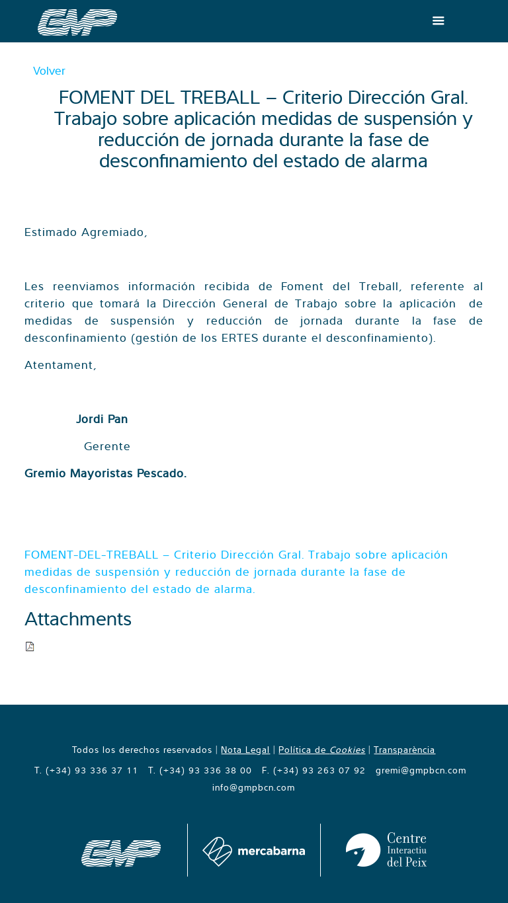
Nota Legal (245, 749)
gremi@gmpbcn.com (421, 770)
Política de (321, 749)
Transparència (404, 749)
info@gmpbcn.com (253, 787)
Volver (49, 70)
